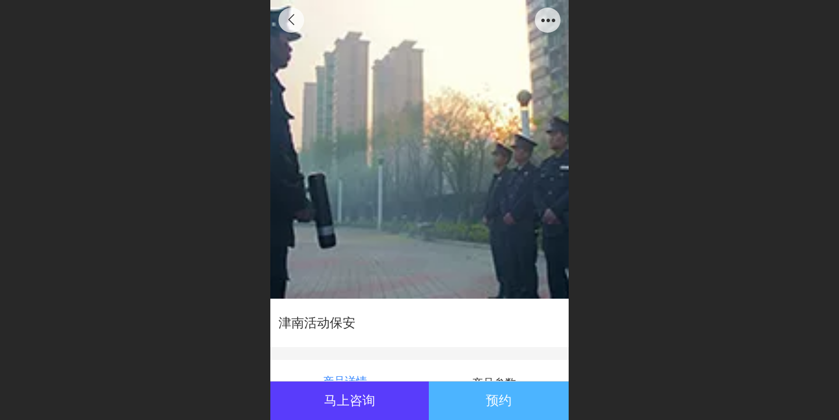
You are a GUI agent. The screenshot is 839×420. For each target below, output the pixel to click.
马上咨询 (349, 400)
